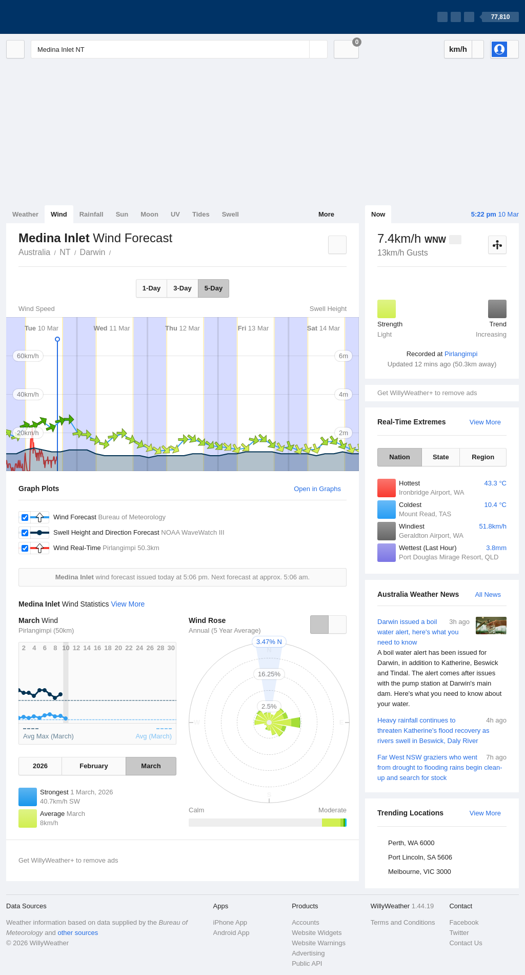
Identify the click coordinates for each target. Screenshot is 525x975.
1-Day (151, 288)
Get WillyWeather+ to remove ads (427, 393)
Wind (59, 214)
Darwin (93, 252)
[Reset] (300, 49)
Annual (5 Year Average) (225, 630)
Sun (122, 214)
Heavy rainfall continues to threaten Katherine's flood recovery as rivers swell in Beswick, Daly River (442, 730)
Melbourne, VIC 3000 (419, 871)
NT (64, 252)
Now (378, 214)
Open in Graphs (317, 489)
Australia (34, 252)
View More (485, 422)
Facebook (463, 922)
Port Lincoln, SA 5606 (420, 857)
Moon (149, 214)
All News (488, 594)
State (441, 457)
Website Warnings (319, 943)
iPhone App (230, 922)
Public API (307, 963)
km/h (458, 49)
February (93, 766)
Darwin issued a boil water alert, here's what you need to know (442, 663)
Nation (399, 457)
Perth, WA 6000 (411, 843)
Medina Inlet (116, 251)
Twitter (459, 933)
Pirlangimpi (461, 354)
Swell (230, 214)
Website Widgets (316, 933)
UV (175, 214)
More (326, 214)
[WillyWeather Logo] (54, 17)
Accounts (305, 922)
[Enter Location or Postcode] (179, 49)
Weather (25, 214)
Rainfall (91, 214)
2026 (40, 766)
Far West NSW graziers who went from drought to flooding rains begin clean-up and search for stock (442, 767)
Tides (201, 214)
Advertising (308, 953)
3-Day (182, 288)
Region (483, 457)
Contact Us (465, 943)
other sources (77, 933)
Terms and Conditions (403, 922)
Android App (231, 933)
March (150, 766)
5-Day (214, 288)
